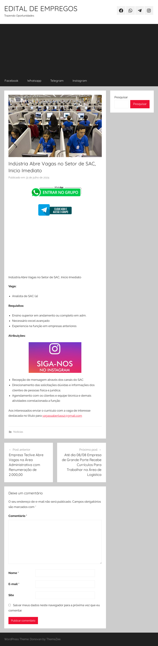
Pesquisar (121, 97)
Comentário (17, 516)
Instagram (80, 80)
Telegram (57, 80)
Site (11, 595)
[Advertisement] (79, 48)
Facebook (11, 80)
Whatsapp (34, 80)
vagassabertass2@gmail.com (62, 415)
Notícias (18, 431)
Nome (13, 573)
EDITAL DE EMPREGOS (40, 8)
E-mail (13, 584)
